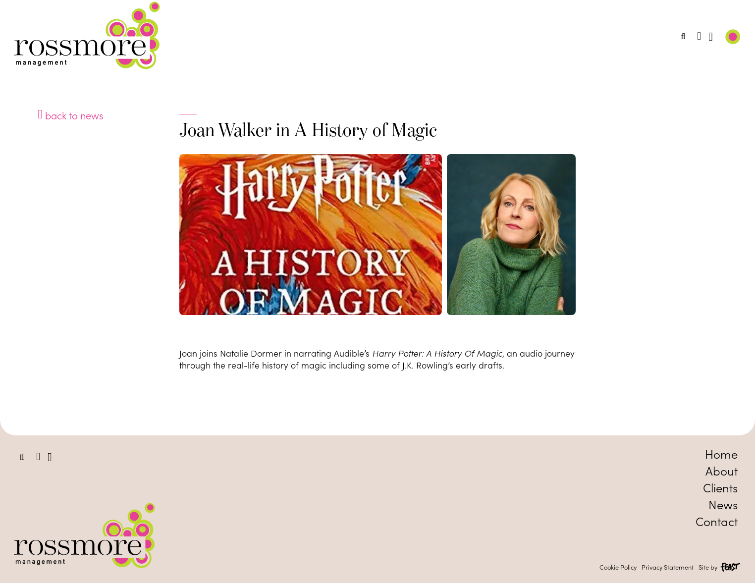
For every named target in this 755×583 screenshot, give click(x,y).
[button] (683, 36)
